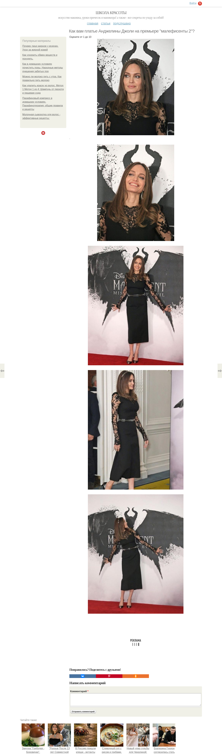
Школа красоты (111, 12)
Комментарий (79, 691)
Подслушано (122, 23)
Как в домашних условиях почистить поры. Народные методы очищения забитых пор (42, 68)
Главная (92, 23)
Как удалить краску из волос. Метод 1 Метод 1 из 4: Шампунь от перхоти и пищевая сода (43, 89)
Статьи (105, 23)
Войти (192, 3)
